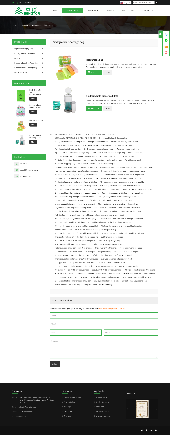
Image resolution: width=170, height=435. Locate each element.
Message (104, 348)
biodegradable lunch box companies (70, 142)
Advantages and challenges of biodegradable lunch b (77, 175)
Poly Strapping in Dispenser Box (68, 149)
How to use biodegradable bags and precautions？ (122, 178)
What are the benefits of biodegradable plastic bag (121, 226)
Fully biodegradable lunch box (67, 215)
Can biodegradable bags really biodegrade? (135, 167)
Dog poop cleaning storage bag (88, 156)
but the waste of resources (112, 237)
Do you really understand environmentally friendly (75, 200)
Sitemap (67, 416)
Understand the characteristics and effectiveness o (76, 167)
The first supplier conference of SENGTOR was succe (76, 259)
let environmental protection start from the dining (120, 211)
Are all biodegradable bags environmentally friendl (103, 215)
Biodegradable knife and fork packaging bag (73, 281)
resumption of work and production (90, 134)
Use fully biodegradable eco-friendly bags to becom (118, 197)
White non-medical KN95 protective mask (72, 270)
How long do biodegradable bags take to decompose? (76, 171)
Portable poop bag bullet (135, 160)
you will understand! (63, 229)
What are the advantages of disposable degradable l (76, 226)
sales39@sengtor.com (29, 170)
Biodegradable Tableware (24, 53)
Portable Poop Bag (135, 153)
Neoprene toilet (128, 156)
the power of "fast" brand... (106, 248)
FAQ (132, 11)
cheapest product (103, 416)
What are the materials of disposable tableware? (120, 208)
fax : (13, 416)
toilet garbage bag (114, 160)
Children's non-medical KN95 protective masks (74, 266)
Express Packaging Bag (23, 49)
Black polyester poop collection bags (99, 149)
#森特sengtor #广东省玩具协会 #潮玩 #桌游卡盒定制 (75, 138)
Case (123, 11)
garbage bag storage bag (94, 160)
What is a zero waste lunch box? (68, 189)
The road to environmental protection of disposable (122, 175)
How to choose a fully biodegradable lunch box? (74, 197)
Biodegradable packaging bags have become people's (77, 193)
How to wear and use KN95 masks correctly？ (96, 164)
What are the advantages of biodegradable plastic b (76, 186)
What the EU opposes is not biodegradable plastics (75, 240)
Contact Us (147, 11)
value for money (102, 411)
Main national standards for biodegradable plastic (131, 189)
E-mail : (15, 407)
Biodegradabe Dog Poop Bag (26, 63)
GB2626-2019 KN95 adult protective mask (139, 273)
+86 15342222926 (25, 3)
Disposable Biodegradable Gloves (137, 277)
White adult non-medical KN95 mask (105, 277)
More (33, 99)
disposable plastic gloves (124, 145)
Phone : (15, 412)
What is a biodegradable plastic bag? (70, 222)
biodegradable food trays (98, 142)
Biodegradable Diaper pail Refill (36, 136)
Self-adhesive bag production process (108, 244)
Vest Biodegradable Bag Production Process (72, 244)
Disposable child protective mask (111, 262)
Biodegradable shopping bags (35, 106)
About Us (93, 11)
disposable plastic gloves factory (124, 142)
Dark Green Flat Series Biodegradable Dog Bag (35, 92)
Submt (54, 364)
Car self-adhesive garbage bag (134, 281)
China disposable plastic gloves (67, 145)
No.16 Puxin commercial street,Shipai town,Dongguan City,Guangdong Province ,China (37, 400)
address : (15, 397)
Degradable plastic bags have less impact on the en (76, 208)
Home (55, 11)
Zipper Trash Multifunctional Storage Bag (72, 153)
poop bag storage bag (64, 156)
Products (72, 11)
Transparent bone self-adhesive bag (97, 284)
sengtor (111, 134)
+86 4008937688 (26, 176)
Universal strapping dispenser (128, 149)
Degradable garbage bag (109, 240)
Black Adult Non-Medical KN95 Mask (70, 273)
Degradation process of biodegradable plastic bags (122, 193)
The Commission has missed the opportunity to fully (76, 255)
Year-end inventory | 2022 (131, 248)
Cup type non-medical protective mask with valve (75, 262)
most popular (101, 407)
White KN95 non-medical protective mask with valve (117, 266)
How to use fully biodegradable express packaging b (76, 219)
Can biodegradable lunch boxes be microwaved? (120, 186)
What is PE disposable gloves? (96, 189)
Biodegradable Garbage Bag (43, 25)
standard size (101, 397)
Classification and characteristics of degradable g (118, 204)
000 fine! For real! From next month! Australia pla (75, 251)
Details (107, 72)
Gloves (17, 58)
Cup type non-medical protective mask (116, 259)
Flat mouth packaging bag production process (73, 248)
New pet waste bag (112, 156)
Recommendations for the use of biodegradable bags (123, 171)
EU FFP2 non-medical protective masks (139, 270)
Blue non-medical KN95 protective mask (71, 277)
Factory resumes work (64, 134)
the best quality (102, 402)
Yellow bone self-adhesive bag (67, 284)
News (110, 11)
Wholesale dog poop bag (65, 164)
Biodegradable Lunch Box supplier (113, 138)
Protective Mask (20, 72)
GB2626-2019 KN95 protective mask (106, 270)
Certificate (68, 411)
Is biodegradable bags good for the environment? (75, 204)
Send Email (94, 72)
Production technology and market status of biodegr (76, 182)
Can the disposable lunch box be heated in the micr (76, 211)
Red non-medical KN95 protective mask (104, 273)
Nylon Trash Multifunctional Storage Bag (108, 153)
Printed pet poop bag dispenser (68, 160)
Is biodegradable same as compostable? (115, 200)
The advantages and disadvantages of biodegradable (122, 182)
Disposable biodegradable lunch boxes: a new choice (76, 178)
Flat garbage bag (36, 120)
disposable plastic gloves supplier (97, 145)
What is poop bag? (107, 167)
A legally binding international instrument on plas (118, 251)
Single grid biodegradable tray (106, 281)
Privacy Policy (69, 402)
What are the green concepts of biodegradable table (121, 219)
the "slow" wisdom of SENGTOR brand (116, 255)
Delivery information (72, 397)
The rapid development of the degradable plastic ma (109, 222)
